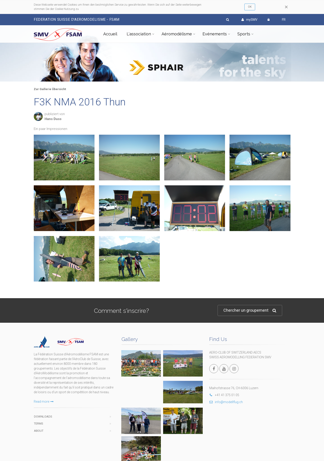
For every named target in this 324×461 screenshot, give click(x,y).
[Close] (286, 7)
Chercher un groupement (249, 310)
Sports (243, 34)
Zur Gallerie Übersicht (50, 89)
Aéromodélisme (177, 34)
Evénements (214, 34)
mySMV (249, 19)
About (38, 430)
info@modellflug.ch (226, 402)
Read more (44, 401)
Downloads (43, 416)
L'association (139, 34)
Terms (38, 423)
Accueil (110, 34)
